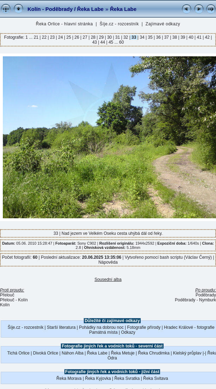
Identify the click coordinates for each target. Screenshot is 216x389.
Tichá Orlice (18, 353)
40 (191, 37)
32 (125, 37)
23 (52, 37)
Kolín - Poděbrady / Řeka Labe (65, 9)
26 (76, 37)
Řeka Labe (123, 9)
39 (182, 37)
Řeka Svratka (127, 378)
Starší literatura (61, 327)
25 (68, 37)
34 (142, 37)
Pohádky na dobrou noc (101, 327)
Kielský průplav (187, 353)
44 (102, 42)
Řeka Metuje (123, 353)
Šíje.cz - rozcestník (119, 23)
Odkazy (128, 332)
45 (111, 42)
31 (117, 37)
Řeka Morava (68, 378)
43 (95, 42)
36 (158, 37)
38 (174, 37)
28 (93, 37)
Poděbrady (206, 295)
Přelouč (7, 295)
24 (60, 37)
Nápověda (108, 262)
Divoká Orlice (45, 353)
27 (84, 37)
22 (44, 37)
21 (37, 37)
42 (207, 37)
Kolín (5, 304)
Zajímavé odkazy (163, 23)
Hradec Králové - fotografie (189, 327)
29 (101, 37)
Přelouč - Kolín (14, 299)
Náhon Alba (73, 353)
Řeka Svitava (155, 378)
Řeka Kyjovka (98, 378)
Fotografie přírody (144, 327)
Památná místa (103, 332)
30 (109, 37)
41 (199, 37)
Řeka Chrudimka (153, 353)
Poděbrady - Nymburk (195, 299)
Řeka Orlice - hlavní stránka (64, 23)
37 (166, 37)
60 (121, 42)
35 (150, 37)
